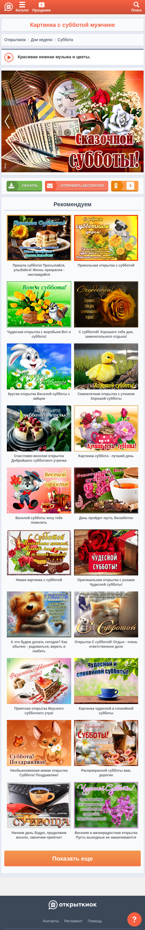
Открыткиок (15, 39)
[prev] (7, 121)
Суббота (65, 39)
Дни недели (41, 39)
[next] (138, 121)
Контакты (51, 921)
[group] (72, 57)
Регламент (73, 921)
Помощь (95, 921)
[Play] (8, 57)
